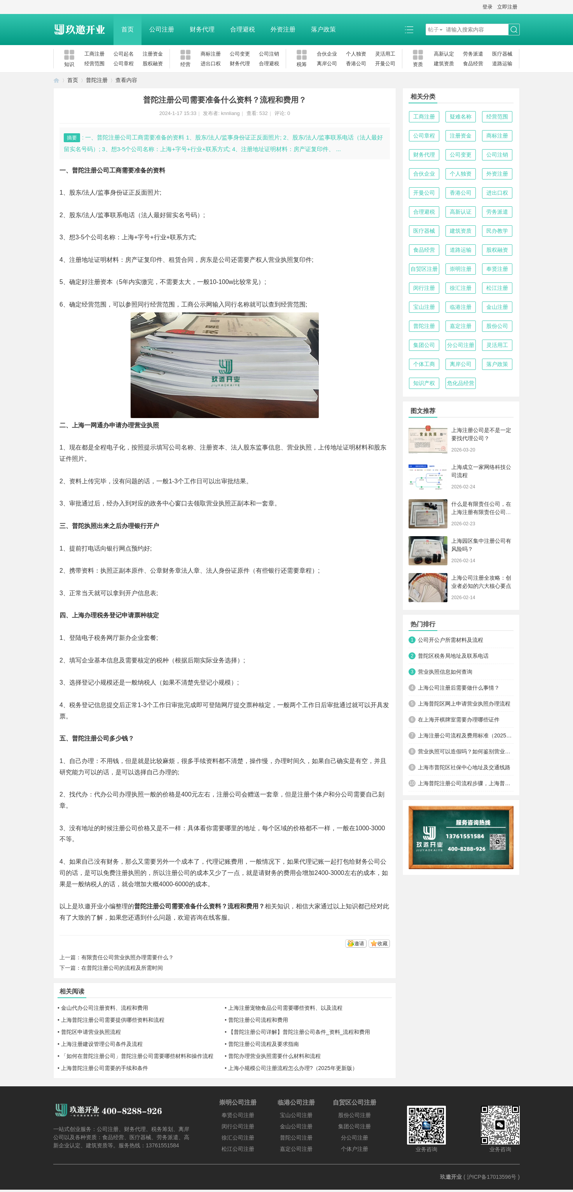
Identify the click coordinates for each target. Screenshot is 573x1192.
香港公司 (356, 63)
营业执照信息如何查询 (445, 672)
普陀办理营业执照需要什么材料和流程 (274, 1056)
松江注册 (497, 288)
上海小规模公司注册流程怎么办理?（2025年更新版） (293, 1068)
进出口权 (211, 63)
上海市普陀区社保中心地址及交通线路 (464, 767)
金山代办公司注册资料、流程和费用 (104, 1008)
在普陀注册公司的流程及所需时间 (122, 968)
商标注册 (211, 54)
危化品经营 (460, 383)
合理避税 (242, 29)
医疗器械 (502, 54)
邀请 (359, 943)
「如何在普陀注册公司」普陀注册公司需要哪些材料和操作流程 (137, 1056)
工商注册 (94, 54)
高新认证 (461, 212)
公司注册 (161, 29)
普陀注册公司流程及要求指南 (263, 1044)
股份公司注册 (354, 1115)
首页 (127, 29)
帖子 (433, 29)
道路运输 (502, 63)
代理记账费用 (224, 861)
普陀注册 (97, 80)
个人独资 (356, 54)
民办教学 (497, 231)
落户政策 (323, 29)
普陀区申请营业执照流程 (91, 1032)
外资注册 (283, 29)
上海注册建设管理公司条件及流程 (102, 1044)
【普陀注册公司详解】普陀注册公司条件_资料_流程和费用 (299, 1032)
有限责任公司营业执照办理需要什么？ (127, 957)
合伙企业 (327, 54)
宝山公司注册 (296, 1115)
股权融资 (153, 63)
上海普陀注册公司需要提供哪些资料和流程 (112, 1020)
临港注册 (461, 307)
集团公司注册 (354, 1126)
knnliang (230, 113)
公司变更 (240, 54)
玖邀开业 (451, 1177)
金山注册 (497, 307)
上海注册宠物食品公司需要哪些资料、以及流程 (285, 1008)
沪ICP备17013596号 (492, 1177)
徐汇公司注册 (238, 1137)
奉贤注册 (497, 269)
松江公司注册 (238, 1149)
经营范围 (94, 63)
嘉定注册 (461, 326)
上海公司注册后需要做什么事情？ (459, 688)
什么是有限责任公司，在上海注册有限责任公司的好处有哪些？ (481, 512)
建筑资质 (444, 63)
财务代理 (202, 29)
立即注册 (507, 7)
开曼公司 (385, 63)
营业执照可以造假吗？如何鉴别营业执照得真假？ (466, 751)
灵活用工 (385, 54)
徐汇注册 (461, 288)
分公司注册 (460, 345)
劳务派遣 (473, 54)
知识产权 (424, 383)
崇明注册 (461, 269)
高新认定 (444, 54)
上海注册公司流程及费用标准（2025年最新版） (466, 735)
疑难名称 (461, 116)
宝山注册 (424, 307)
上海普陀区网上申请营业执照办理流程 (464, 704)
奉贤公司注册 (238, 1115)
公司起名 (124, 54)
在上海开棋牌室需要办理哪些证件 (459, 719)
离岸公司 (327, 63)
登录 (487, 7)
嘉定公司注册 (296, 1149)
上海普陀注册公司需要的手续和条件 (104, 1068)
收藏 (382, 943)
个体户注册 (354, 1149)
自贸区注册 (424, 269)
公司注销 (269, 54)
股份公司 (497, 326)
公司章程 (124, 63)
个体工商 (424, 364)
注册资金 (153, 54)
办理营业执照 (140, 425)
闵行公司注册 (238, 1126)
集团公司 (424, 345)
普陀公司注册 (296, 1137)
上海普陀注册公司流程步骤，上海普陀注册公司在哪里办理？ (466, 783)
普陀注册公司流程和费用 (258, 1020)
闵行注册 (424, 288)
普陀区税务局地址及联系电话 (453, 656)
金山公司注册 (296, 1126)
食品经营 (473, 63)
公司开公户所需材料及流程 (450, 640)
